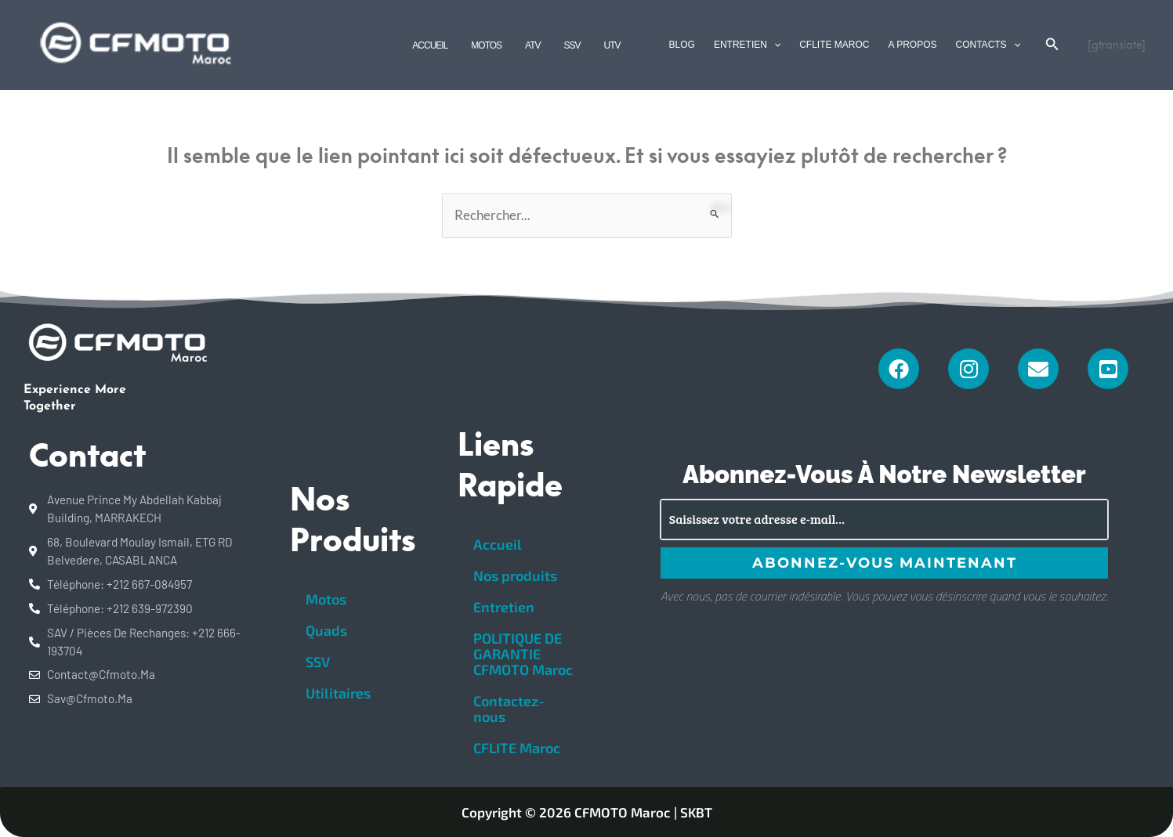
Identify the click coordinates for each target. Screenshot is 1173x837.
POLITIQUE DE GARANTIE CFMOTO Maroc (523, 654)
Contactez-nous (509, 708)
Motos (326, 599)
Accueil (497, 544)
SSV (318, 661)
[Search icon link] (1052, 46)
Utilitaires (338, 693)
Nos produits (515, 575)
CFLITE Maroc (516, 747)
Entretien (503, 606)
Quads (326, 630)
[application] (773, 44)
